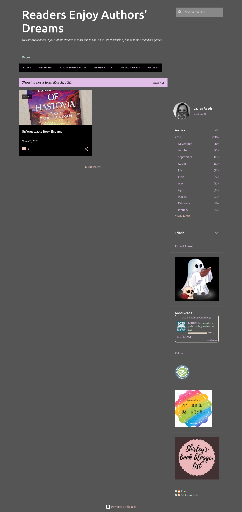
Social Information (72, 67)
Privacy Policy (129, 67)
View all (158, 83)
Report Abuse (184, 246)
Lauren (193, 323)
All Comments (188, 495)
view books (212, 340)
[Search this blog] (203, 12)
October (183, 150)
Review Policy (102, 67)
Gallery (152, 67)
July (180, 170)
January (183, 210)
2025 (178, 137)
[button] (86, 149)
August (182, 163)
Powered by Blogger (121, 506)
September (185, 157)
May (181, 183)
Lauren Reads (203, 108)
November (185, 144)
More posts (93, 167)
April (181, 190)
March (182, 196)
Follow (179, 353)
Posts (26, 67)
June (181, 177)
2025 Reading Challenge (196, 317)
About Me (44, 67)
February (184, 203)
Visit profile (200, 114)
